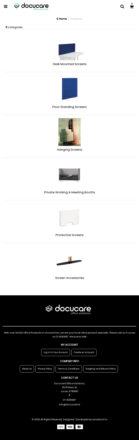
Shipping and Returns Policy (101, 368)
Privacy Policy (45, 368)
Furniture (76, 19)
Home (61, 19)
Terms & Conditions (69, 368)
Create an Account (84, 352)
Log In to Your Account (56, 352)
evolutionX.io (100, 419)
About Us (27, 368)
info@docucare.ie (69, 404)
